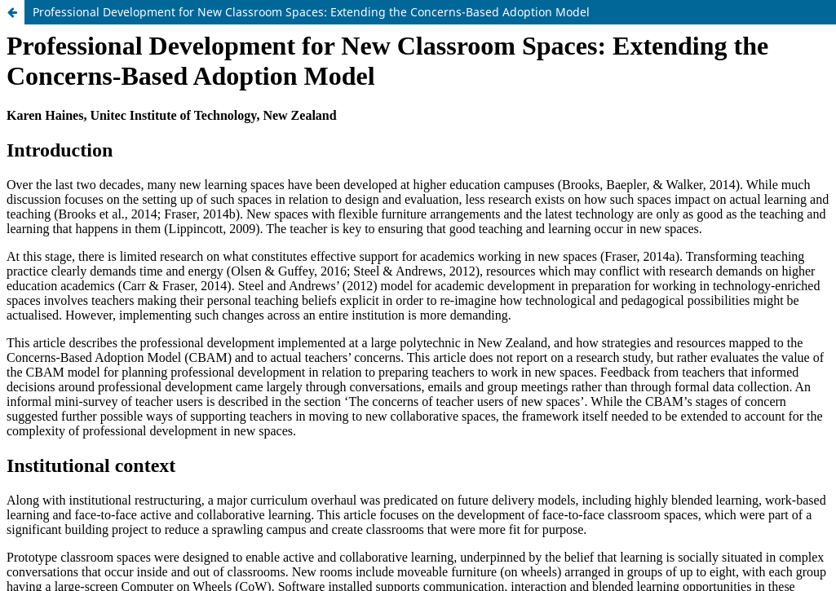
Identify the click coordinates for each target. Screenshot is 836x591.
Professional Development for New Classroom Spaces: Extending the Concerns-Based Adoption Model (311, 12)
